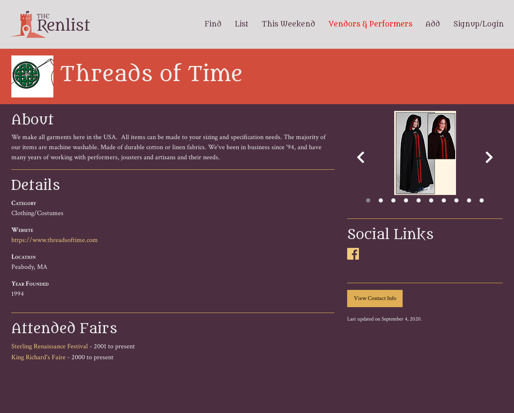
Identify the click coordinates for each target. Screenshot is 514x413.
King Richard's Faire (38, 357)
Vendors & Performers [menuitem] (370, 24)
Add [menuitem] (433, 24)
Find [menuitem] (213, 24)
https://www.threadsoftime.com (54, 240)
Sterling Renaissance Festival (49, 346)
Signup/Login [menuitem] (478, 24)
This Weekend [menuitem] (288, 24)
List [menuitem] (241, 24)
